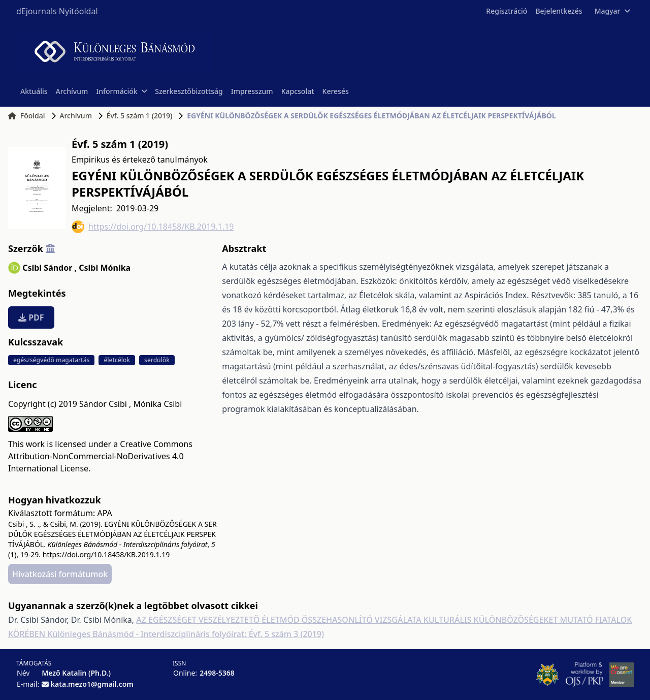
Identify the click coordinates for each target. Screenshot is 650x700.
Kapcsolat (297, 91)
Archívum (72, 91)
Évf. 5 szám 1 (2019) (140, 115)
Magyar (612, 11)
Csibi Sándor (49, 267)
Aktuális (34, 91)
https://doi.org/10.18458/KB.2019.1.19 (153, 226)
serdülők (157, 360)
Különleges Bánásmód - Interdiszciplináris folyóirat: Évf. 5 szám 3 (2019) (185, 634)
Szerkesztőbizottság (189, 91)
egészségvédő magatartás (51, 360)
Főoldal (26, 115)
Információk (121, 91)
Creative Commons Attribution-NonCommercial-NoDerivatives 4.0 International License (100, 456)
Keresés (335, 91)
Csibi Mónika (105, 267)
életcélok (117, 360)
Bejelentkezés (558, 11)
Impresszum (252, 91)
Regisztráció (506, 11)
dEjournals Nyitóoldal (57, 11)
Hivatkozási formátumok (60, 574)
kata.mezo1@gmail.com (92, 684)
